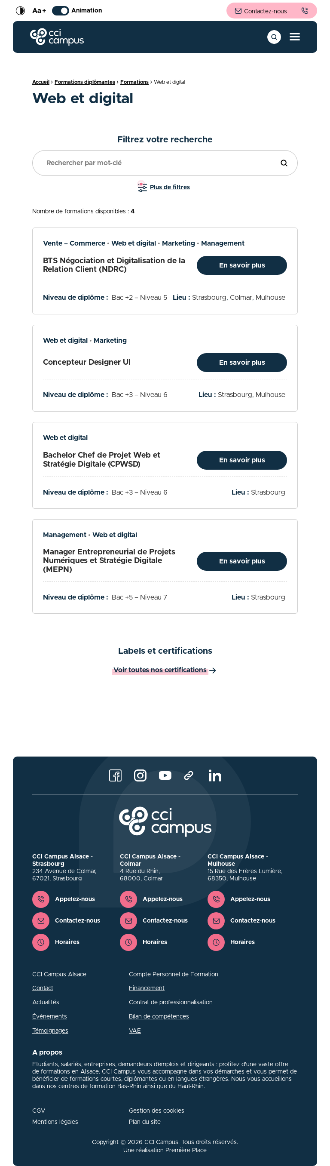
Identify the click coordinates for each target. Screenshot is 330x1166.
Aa (39, 10)
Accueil (40, 82)
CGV (38, 1111)
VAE (135, 1031)
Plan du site (145, 1122)
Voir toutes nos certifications (160, 670)
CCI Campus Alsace (59, 975)
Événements (49, 1017)
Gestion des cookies (156, 1111)
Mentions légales (55, 1122)
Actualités (45, 1003)
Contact (42, 988)
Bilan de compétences (159, 1017)
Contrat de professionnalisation (171, 1003)
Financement (147, 988)
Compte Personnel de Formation (173, 975)
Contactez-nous (260, 11)
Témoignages (50, 1031)
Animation (77, 10)
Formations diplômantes (85, 82)
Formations (134, 82)
